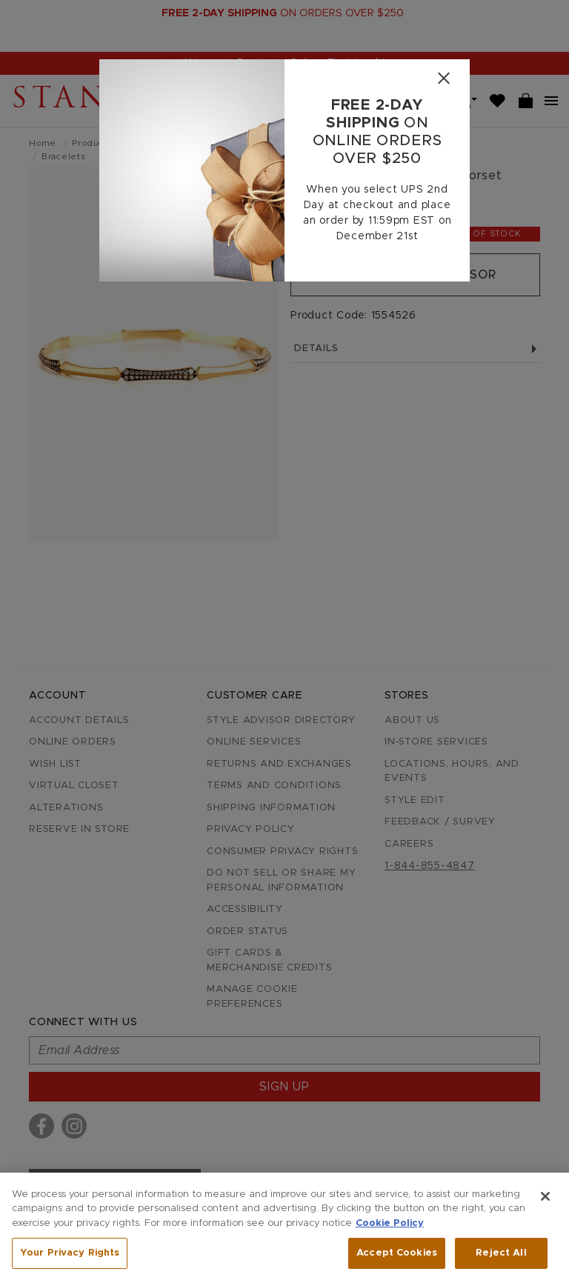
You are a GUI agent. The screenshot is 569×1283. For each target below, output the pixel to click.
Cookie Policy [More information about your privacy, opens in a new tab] (390, 1223)
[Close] (443, 78)
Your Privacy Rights (69, 1253)
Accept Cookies (396, 1253)
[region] (284, 1228)
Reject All (501, 1253)
